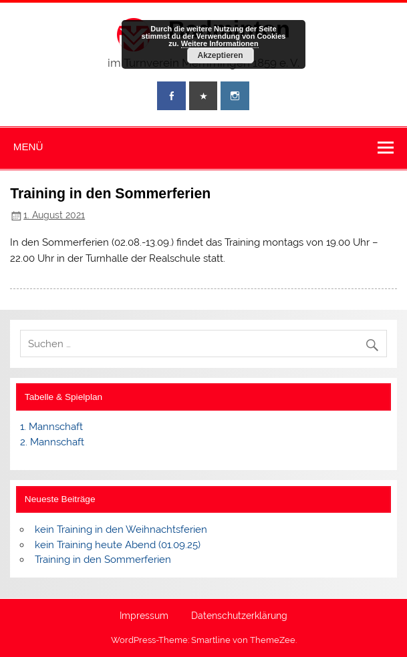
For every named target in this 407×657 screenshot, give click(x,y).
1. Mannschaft (51, 427)
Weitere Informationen (220, 43)
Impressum (144, 616)
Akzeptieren (220, 55)
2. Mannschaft (52, 442)
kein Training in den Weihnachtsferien (121, 529)
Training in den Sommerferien (103, 560)
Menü (28, 146)
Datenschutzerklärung (239, 616)
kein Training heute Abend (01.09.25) (117, 545)
